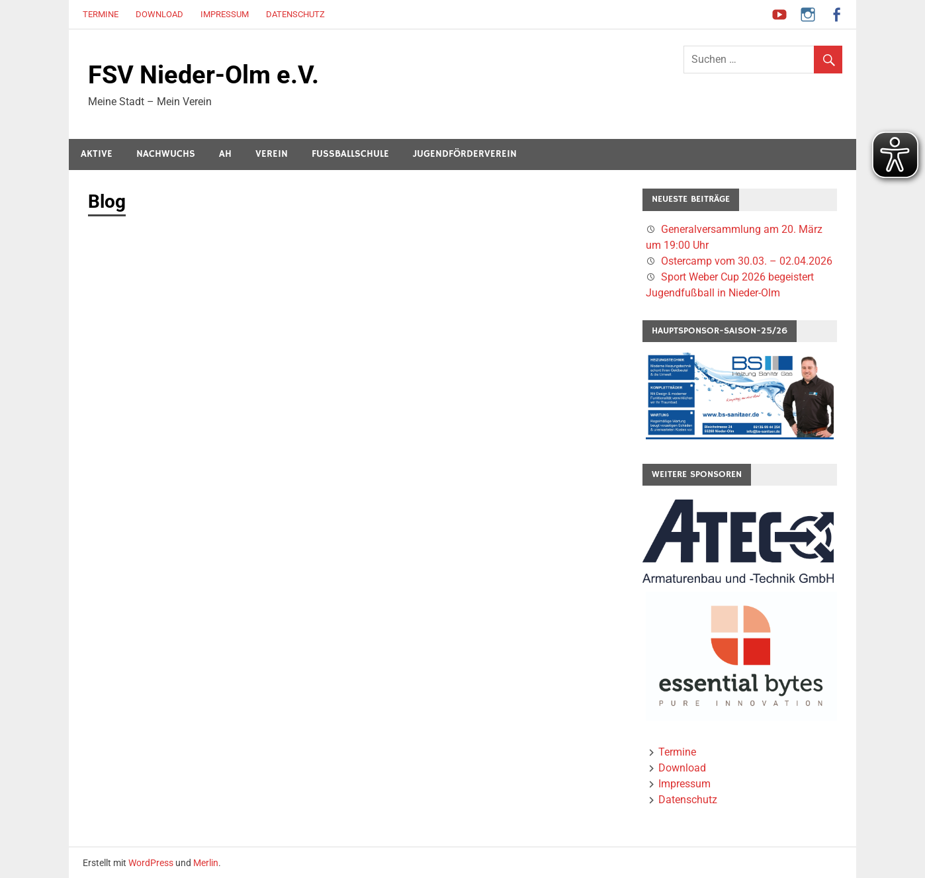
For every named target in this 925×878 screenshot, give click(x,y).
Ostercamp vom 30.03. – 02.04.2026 (746, 261)
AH (225, 154)
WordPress (150, 862)
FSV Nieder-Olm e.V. (203, 74)
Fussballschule (350, 154)
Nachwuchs (165, 154)
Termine (100, 14)
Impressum (224, 14)
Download (159, 14)
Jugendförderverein (465, 154)
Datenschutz (295, 14)
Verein (271, 154)
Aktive (96, 154)
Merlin (205, 862)
